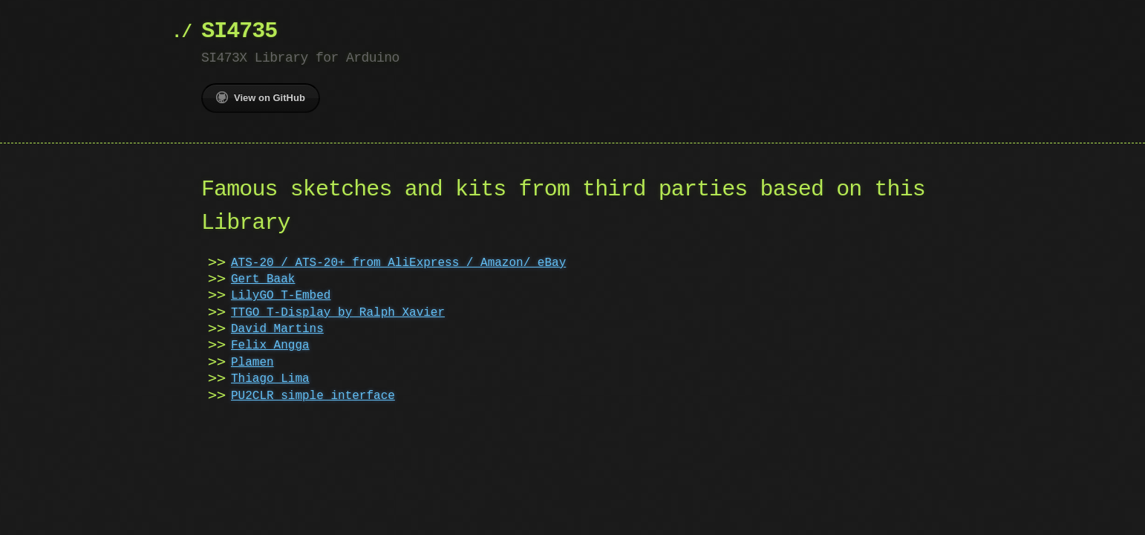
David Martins (277, 329)
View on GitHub (260, 97)
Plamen (252, 362)
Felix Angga (270, 345)
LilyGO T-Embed (280, 296)
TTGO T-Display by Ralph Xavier (338, 313)
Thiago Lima (270, 379)
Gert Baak (263, 279)
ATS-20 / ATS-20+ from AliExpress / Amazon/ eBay (398, 263)
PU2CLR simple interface (313, 396)
